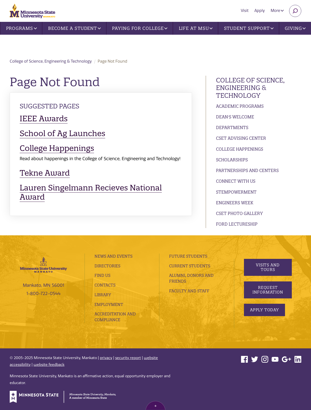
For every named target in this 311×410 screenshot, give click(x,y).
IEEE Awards (44, 118)
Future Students (188, 256)
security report (128, 358)
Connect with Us (235, 181)
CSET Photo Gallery (239, 213)
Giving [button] (295, 28)
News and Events (113, 256)
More (277, 10)
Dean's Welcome (235, 116)
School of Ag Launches (62, 133)
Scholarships (232, 159)
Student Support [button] (249, 28)
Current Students (189, 265)
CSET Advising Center (241, 138)
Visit (245, 10)
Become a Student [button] (74, 28)
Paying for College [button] (139, 28)
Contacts (105, 285)
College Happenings (239, 149)
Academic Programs (240, 106)
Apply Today (264, 309)
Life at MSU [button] (196, 28)
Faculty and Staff (189, 290)
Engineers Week (234, 202)
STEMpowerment (236, 192)
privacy (106, 358)
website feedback (49, 364)
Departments (232, 127)
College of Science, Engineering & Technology (98, 44)
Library (103, 294)
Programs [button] (21, 28)
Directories (107, 265)
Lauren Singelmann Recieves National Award (91, 192)
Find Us (102, 275)
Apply (259, 10)
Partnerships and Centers (247, 170)
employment (109, 304)
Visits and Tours (268, 267)
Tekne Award (45, 173)
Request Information (267, 290)
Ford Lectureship (237, 224)
